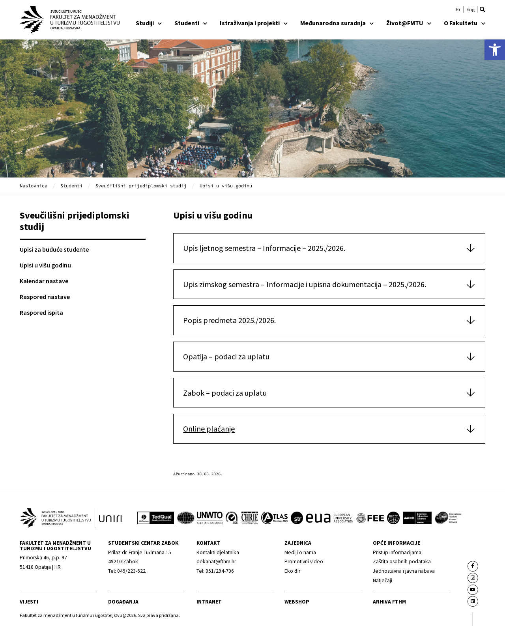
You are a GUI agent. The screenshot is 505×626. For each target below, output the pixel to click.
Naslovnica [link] (33, 186)
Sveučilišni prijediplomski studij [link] (141, 186)
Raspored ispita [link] (41, 312)
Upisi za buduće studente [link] (54, 249)
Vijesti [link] (29, 601)
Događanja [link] (123, 601)
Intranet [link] (209, 601)
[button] (482, 9)
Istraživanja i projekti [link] (254, 23)
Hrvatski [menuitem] (458, 9)
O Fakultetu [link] (464, 23)
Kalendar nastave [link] (44, 281)
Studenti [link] (190, 23)
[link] (494, 49)
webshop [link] (296, 601)
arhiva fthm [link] (389, 601)
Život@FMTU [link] (408, 23)
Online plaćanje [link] (209, 429)
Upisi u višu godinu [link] (45, 265)
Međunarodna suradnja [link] (337, 23)
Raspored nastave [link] (45, 297)
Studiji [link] (149, 23)
